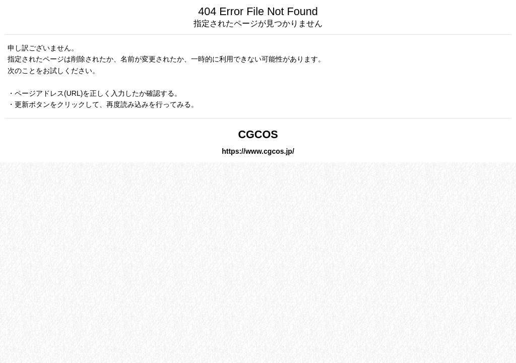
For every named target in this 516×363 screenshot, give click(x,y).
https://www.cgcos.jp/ (258, 151)
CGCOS (258, 134)
